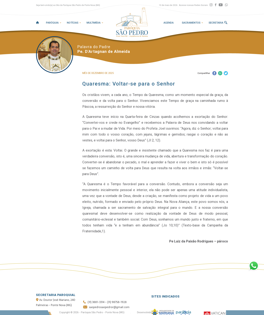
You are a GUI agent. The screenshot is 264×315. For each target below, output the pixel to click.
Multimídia (94, 22)
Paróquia (52, 22)
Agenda (168, 22)
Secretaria (216, 22)
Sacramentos (191, 22)
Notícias (72, 22)
